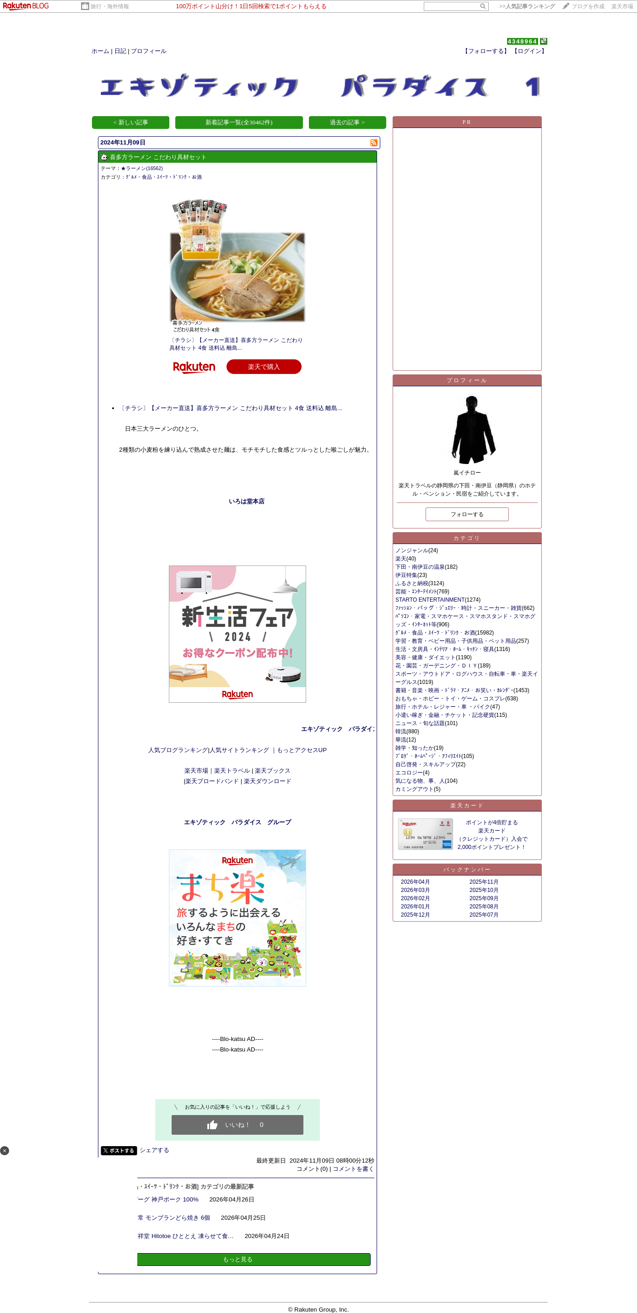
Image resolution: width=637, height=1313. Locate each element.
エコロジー (409, 772)
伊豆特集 (406, 575)
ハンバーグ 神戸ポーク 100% (159, 1199)
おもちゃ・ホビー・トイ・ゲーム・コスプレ (450, 698)
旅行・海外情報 (110, 6)
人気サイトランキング (240, 750)
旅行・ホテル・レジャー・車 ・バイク (442, 707)
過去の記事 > (347, 122)
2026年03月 (415, 890)
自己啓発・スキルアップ (425, 764)
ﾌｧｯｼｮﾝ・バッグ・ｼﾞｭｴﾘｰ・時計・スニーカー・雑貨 (458, 608)
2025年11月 (484, 882)
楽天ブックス (273, 770)
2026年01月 (415, 906)
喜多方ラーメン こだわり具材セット (158, 157)
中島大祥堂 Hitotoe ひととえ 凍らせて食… (177, 1236)
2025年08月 (484, 906)
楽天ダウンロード (268, 781)
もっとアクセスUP (302, 750)
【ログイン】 (529, 51)
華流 (400, 740)
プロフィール (149, 51)
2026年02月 (415, 898)
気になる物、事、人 (420, 781)
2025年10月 (484, 890)
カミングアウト (414, 789)
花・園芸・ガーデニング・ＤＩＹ (436, 665)
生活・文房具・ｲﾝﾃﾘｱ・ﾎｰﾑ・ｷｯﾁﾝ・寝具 (444, 649)
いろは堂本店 (247, 501)
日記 (120, 51)
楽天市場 (622, 6)
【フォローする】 (486, 51)
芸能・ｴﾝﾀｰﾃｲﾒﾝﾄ (416, 591)
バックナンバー (467, 869)
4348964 (523, 41)
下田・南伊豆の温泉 (420, 567)
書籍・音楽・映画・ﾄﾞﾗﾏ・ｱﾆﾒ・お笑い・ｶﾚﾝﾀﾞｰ (454, 690)
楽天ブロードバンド (212, 781)
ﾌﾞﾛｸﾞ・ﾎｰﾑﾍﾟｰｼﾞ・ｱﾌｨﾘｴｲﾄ (428, 756)
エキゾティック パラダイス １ (363, 729)
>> (527, 6)
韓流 (400, 731)
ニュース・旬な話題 (420, 723)
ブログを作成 (588, 6)
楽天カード (467, 805)
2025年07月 (484, 915)
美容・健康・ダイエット (425, 657)
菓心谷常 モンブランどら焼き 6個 (165, 1217)
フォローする (467, 514)
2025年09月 (484, 898)
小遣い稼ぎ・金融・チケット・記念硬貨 (444, 715)
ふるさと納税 (411, 583)
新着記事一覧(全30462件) (238, 122)
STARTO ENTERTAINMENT (430, 600)
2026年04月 (415, 882)
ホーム (100, 51)
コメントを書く (353, 1168)
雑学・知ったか (414, 748)
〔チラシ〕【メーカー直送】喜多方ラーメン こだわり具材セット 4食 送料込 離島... (230, 408)
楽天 (400, 558)
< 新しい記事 (130, 122)
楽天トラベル (232, 770)
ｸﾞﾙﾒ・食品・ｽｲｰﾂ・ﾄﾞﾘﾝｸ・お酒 (164, 177)
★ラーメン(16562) (142, 168)
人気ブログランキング (178, 750)
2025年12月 (415, 915)
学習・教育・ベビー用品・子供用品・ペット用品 (455, 641)
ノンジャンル (411, 550)
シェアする (154, 1150)
